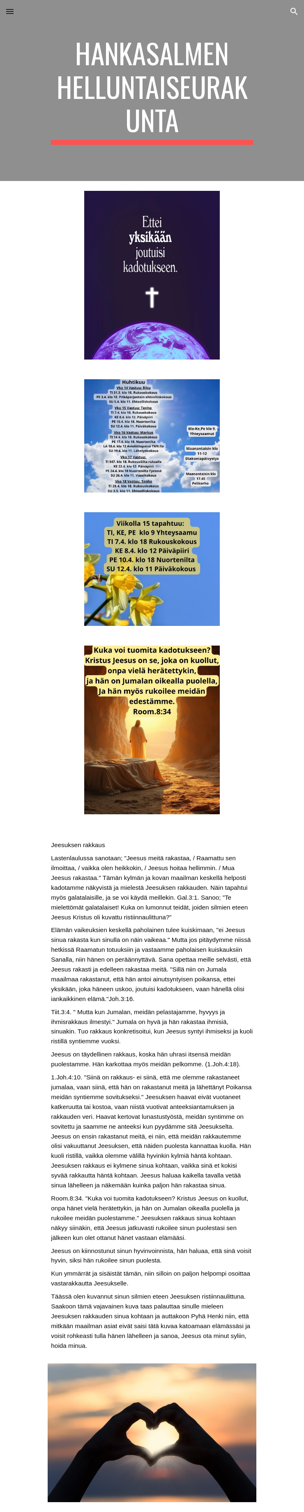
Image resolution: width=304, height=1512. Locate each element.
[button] (10, 11)
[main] (152, 90)
